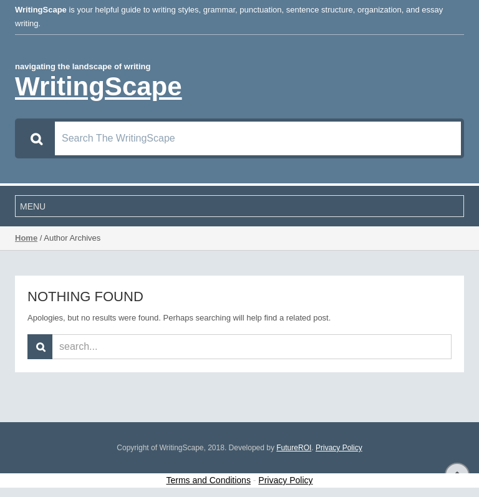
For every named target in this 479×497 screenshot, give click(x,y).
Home (26, 238)
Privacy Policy (339, 447)
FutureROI (293, 447)
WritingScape (98, 86)
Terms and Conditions (209, 480)
